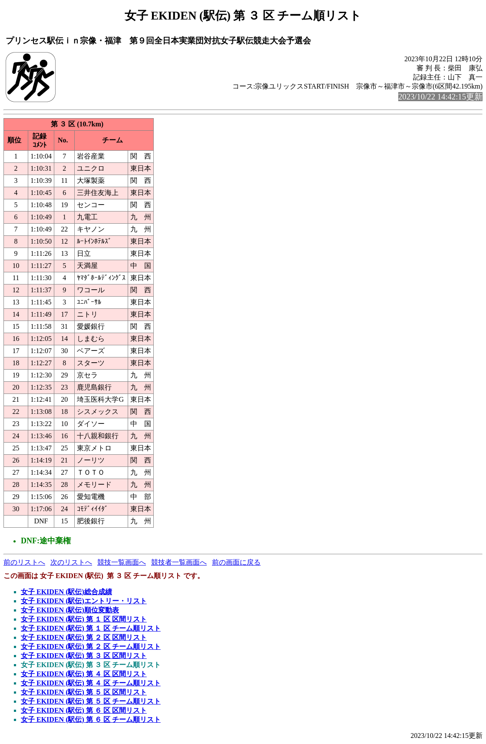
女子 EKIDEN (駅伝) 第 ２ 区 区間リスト (84, 637)
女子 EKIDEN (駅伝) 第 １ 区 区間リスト (84, 619)
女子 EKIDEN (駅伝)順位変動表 (70, 610)
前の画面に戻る (236, 562)
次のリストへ (71, 562)
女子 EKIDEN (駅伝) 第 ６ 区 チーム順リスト (91, 719)
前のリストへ (24, 562)
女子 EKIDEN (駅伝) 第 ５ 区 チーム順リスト (91, 701)
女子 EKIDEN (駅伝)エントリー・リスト (84, 601)
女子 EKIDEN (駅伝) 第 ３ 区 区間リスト (84, 655)
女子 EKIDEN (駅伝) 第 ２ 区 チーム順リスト (91, 646)
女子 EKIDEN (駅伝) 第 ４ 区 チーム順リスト (91, 683)
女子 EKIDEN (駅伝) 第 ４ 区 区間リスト (84, 674)
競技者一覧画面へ (179, 562)
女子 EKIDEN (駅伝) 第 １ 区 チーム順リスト (91, 628)
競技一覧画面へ (121, 562)
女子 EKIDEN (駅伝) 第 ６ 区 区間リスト (84, 710)
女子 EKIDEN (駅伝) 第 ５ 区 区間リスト (84, 692)
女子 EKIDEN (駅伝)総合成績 (66, 591)
